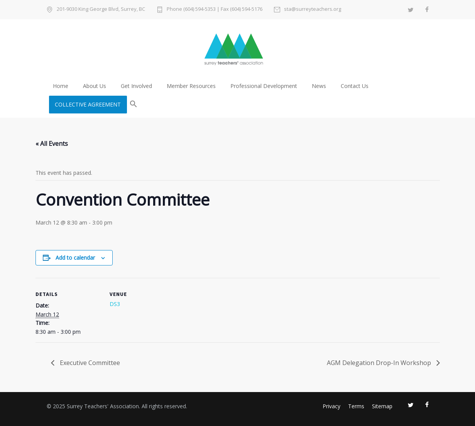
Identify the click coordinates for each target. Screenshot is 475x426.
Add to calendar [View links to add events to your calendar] (75, 257)
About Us (94, 86)
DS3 (115, 304)
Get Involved (136, 86)
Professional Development (263, 86)
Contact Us (355, 86)
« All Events (51, 143)
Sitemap (382, 406)
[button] (133, 104)
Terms (356, 406)
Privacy (331, 406)
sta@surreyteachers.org (312, 9)
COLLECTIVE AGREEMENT (88, 104)
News (319, 86)
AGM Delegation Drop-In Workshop (380, 362)
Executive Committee (89, 362)
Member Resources (191, 86)
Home (60, 86)
